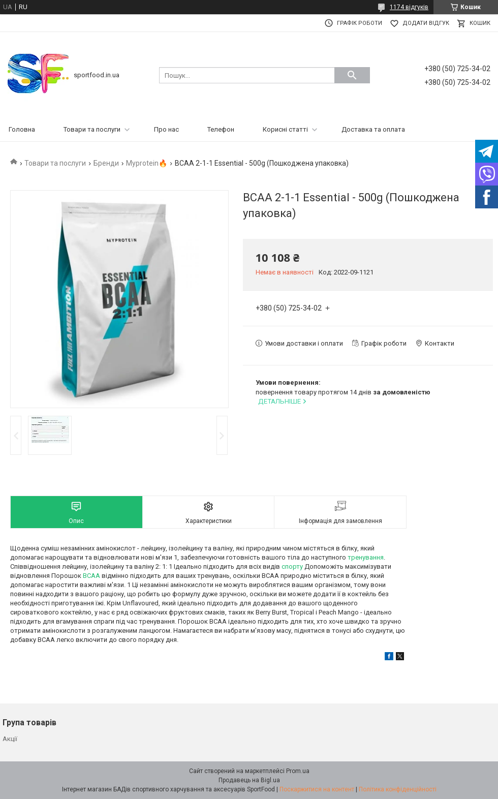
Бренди (106, 163)
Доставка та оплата (373, 129)
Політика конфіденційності (398, 789)
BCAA (91, 575)
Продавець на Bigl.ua (249, 780)
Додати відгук (425, 23)
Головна (22, 129)
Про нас (166, 129)
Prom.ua (297, 771)
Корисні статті (285, 129)
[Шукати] (352, 75)
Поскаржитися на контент (316, 789)
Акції (10, 739)
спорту (292, 566)
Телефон (220, 129)
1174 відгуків (409, 7)
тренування (366, 557)
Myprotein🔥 (146, 163)
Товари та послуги (92, 129)
